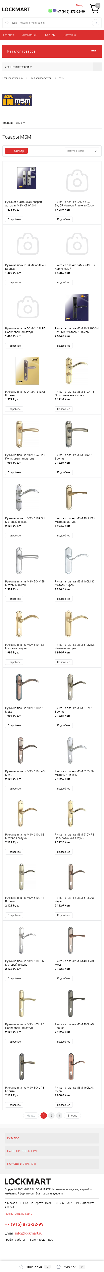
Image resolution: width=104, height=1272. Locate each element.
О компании (29, 34)
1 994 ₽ (27, 464)
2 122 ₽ (77, 401)
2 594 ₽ (77, 338)
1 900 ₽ (77, 1097)
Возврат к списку (13, 122)
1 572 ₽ (27, 401)
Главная (8, 34)
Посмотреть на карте (18, 1213)
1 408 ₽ (77, 211)
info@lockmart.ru (28, 1233)
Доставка (69, 34)
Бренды (50, 34)
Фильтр (16, 151)
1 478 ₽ (27, 211)
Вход (79, 5)
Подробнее (14, 219)
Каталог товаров (52, 51)
